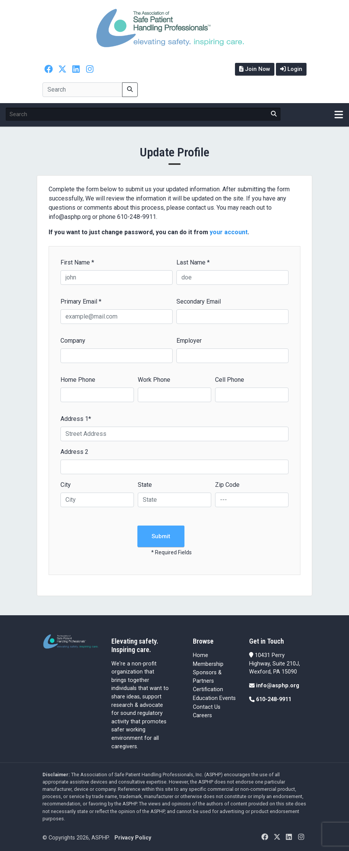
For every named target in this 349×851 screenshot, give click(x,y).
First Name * (77, 262)
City (65, 484)
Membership (208, 664)
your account (229, 232)
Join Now (254, 69)
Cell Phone (229, 379)
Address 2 (74, 451)
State (145, 484)
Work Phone (154, 379)
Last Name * (193, 262)
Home (200, 655)
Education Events (214, 698)
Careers (202, 715)
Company (72, 340)
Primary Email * (80, 301)
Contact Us (206, 707)
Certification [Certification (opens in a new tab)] (208, 689)
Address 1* (75, 418)
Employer (189, 340)
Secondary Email (198, 301)
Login (291, 69)
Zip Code (227, 484)
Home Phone (77, 379)
